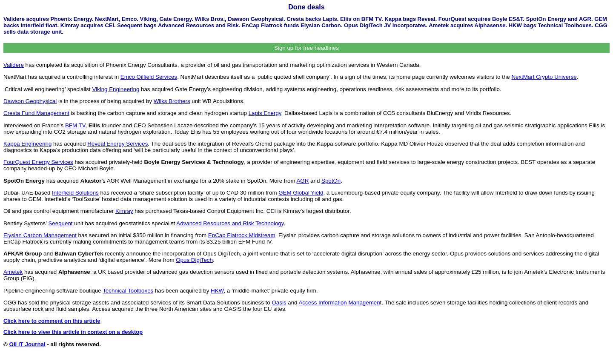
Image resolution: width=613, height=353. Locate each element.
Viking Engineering (115, 89)
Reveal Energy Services (117, 144)
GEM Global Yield (300, 192)
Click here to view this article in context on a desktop (73, 332)
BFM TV (75, 125)
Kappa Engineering (27, 144)
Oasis (279, 302)
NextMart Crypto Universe (543, 77)
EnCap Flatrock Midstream (241, 235)
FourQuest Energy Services (38, 162)
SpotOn (331, 181)
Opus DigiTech (194, 260)
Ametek (13, 272)
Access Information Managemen (339, 302)
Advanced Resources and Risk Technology (230, 223)
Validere (13, 65)
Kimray (124, 211)
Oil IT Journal (27, 344)
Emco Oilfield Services (148, 77)
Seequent (60, 223)
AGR (302, 181)
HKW (217, 290)
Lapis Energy (265, 113)
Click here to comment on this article (51, 321)
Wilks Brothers (172, 101)
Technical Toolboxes (128, 290)
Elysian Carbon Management (40, 235)
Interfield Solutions (75, 192)
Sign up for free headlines (306, 48)
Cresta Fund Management (36, 113)
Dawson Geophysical (30, 101)
